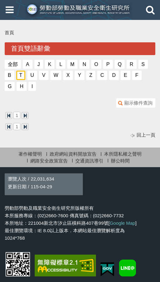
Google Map (122, 223)
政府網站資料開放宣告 (73, 154)
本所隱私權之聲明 (123, 154)
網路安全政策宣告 (49, 160)
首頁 (9, 32)
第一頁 (8, 115)
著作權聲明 (30, 154)
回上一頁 (146, 135)
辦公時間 (120, 160)
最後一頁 (25, 115)
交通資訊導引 (89, 160)
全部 (13, 64)
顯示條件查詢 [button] (138, 103)
